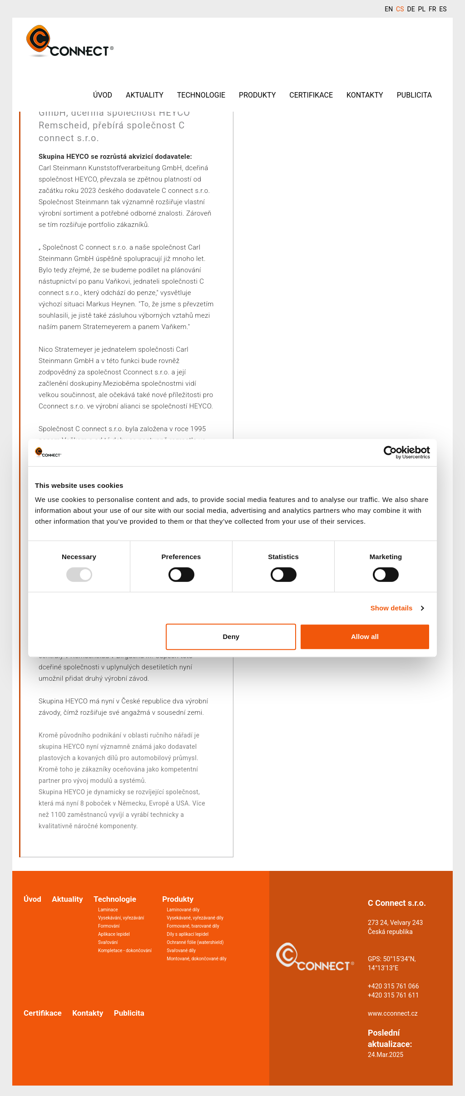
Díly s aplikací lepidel (187, 934)
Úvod (102, 95)
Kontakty (364, 95)
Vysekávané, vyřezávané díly (195, 917)
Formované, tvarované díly (193, 926)
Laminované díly (183, 909)
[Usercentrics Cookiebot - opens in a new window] (390, 452)
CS (400, 9)
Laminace (108, 909)
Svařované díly (181, 950)
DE (411, 9)
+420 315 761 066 (393, 986)
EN (389, 9)
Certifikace (311, 95)
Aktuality (144, 95)
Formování (108, 926)
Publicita (414, 95)
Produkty (257, 95)
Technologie (201, 95)
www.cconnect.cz (393, 1013)
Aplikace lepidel (114, 934)
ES (442, 9)
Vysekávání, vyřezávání (121, 917)
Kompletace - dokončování (125, 950)
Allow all (365, 636)
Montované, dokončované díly (197, 958)
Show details (392, 608)
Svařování (108, 942)
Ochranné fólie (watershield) (195, 942)
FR (432, 9)
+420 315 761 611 (393, 995)
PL (421, 9)
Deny (231, 636)
